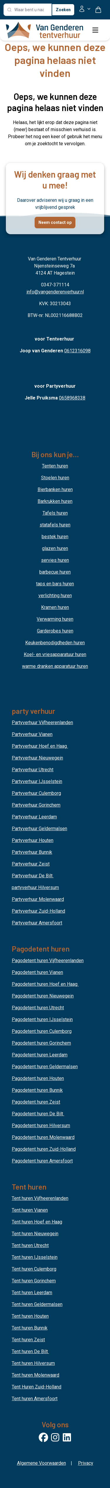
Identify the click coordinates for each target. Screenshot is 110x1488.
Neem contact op (55, 222)
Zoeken (63, 9)
